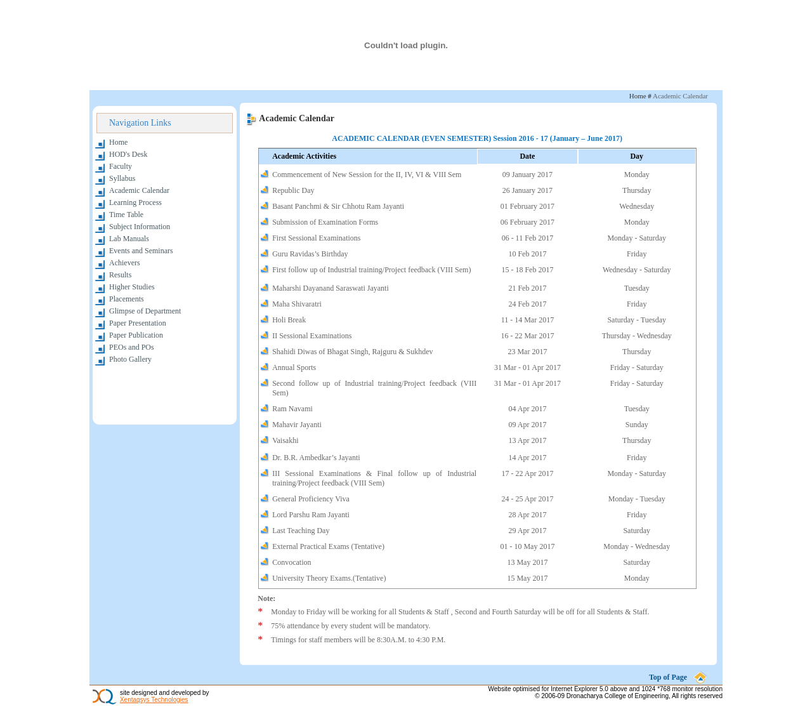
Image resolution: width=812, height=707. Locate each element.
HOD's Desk (128, 154)
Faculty (120, 166)
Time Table (126, 214)
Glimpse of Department (145, 311)
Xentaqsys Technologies (154, 699)
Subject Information (139, 226)
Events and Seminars (141, 250)
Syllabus (122, 178)
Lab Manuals (129, 238)
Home (118, 142)
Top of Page (668, 677)
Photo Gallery (130, 359)
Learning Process (135, 202)
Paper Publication (136, 335)
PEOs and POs (131, 347)
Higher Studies (132, 286)
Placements (126, 298)
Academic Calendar (139, 190)
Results (120, 274)
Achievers (124, 262)
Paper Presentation (137, 323)
